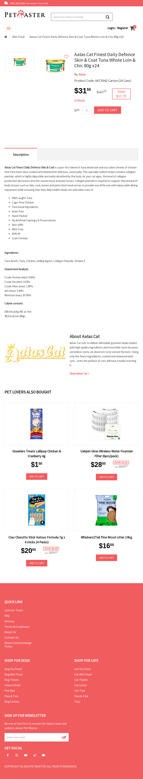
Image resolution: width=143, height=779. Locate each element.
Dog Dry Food (12, 669)
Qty (77, 110)
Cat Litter (80, 685)
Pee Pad (9, 690)
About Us (10, 632)
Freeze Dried (12, 685)
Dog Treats (11, 680)
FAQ (6, 615)
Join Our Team (13, 610)
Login (111, 28)
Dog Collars (11, 701)
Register (122, 28)
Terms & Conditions (17, 626)
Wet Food (18, 37)
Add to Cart (107, 110)
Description (21, 154)
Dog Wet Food (13, 674)
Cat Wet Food (82, 674)
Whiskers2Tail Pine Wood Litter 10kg (106, 537)
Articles (9, 621)
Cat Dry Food (82, 669)
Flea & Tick (11, 696)
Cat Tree (79, 690)
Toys (77, 701)
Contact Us (11, 637)
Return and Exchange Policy (18, 644)
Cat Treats (81, 680)
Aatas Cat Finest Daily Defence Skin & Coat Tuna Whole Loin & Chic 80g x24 (76, 37)
